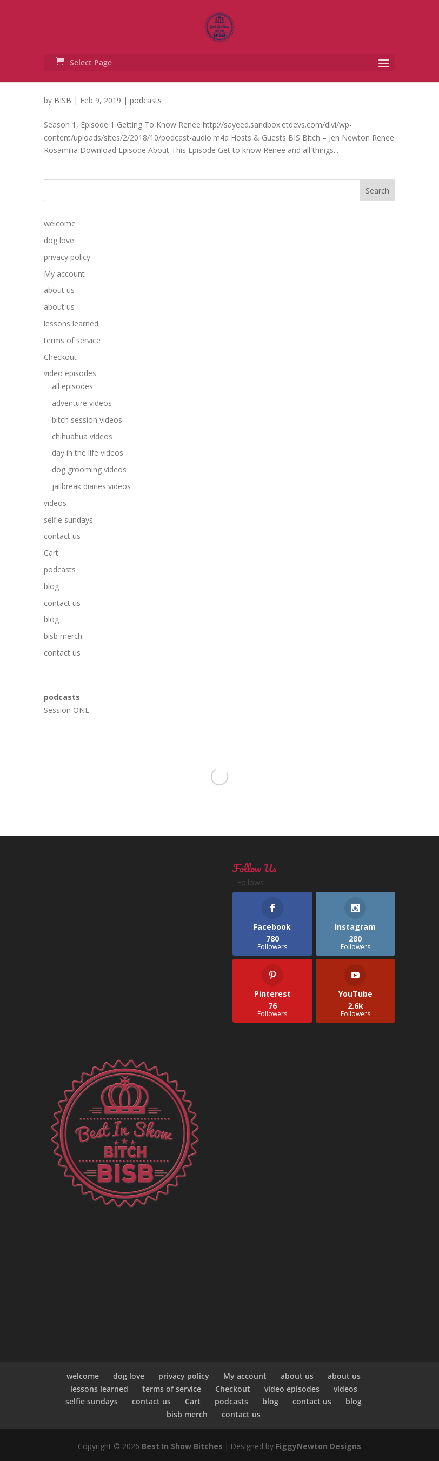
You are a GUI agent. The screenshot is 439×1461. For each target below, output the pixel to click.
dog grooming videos (89, 469)
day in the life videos (87, 453)
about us (59, 290)
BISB (62, 100)
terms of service (72, 340)
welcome (60, 223)
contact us (62, 536)
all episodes (72, 386)
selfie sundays (68, 520)
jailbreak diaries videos (91, 486)
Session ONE (66, 710)
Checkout (60, 357)
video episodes (70, 373)
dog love (59, 240)
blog (51, 586)
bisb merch (63, 636)
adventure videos (82, 403)
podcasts (146, 100)
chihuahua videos (82, 436)
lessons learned (71, 323)
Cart (51, 553)
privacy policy (67, 257)
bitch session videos (87, 420)
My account (64, 274)
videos (55, 503)
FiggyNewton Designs (318, 1446)
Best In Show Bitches (182, 1446)
